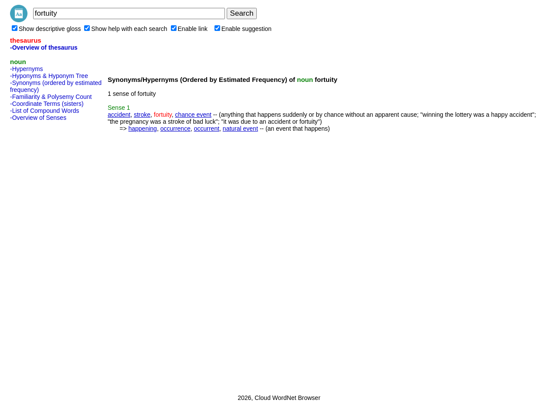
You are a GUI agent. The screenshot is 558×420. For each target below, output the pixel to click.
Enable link (189, 28)
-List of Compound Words (44, 110)
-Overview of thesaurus (44, 47)
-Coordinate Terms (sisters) (47, 103)
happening (142, 128)
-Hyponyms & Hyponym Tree (49, 75)
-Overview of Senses (38, 117)
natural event (240, 128)
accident (119, 114)
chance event (193, 114)
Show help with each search (125, 28)
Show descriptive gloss (46, 28)
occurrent (206, 128)
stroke (142, 114)
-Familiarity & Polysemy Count (51, 96)
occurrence (175, 128)
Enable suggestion (243, 28)
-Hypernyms (26, 68)
